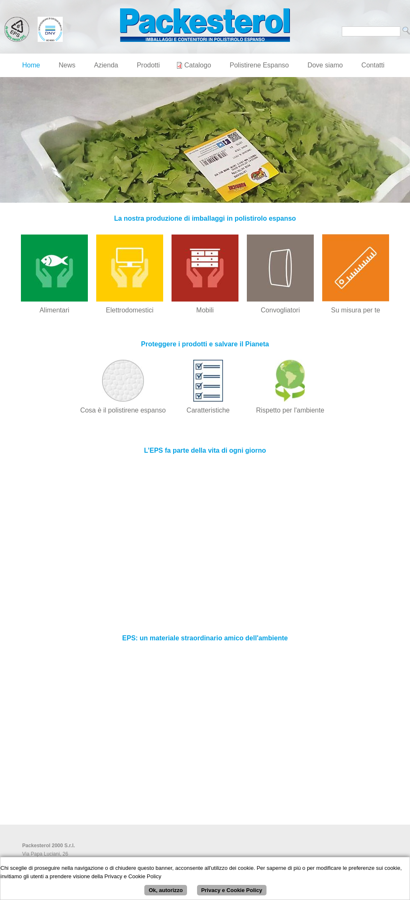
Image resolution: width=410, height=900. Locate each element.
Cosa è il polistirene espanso (123, 410)
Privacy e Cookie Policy (231, 890)
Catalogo (197, 65)
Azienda (106, 65)
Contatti (372, 65)
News (67, 65)
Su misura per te (355, 310)
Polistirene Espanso (259, 65)
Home (31, 65)
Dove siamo (325, 65)
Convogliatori (280, 310)
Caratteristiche (208, 410)
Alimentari (54, 310)
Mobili (205, 310)
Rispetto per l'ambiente (290, 410)
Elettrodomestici (130, 310)
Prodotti (148, 65)
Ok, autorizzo (166, 890)
